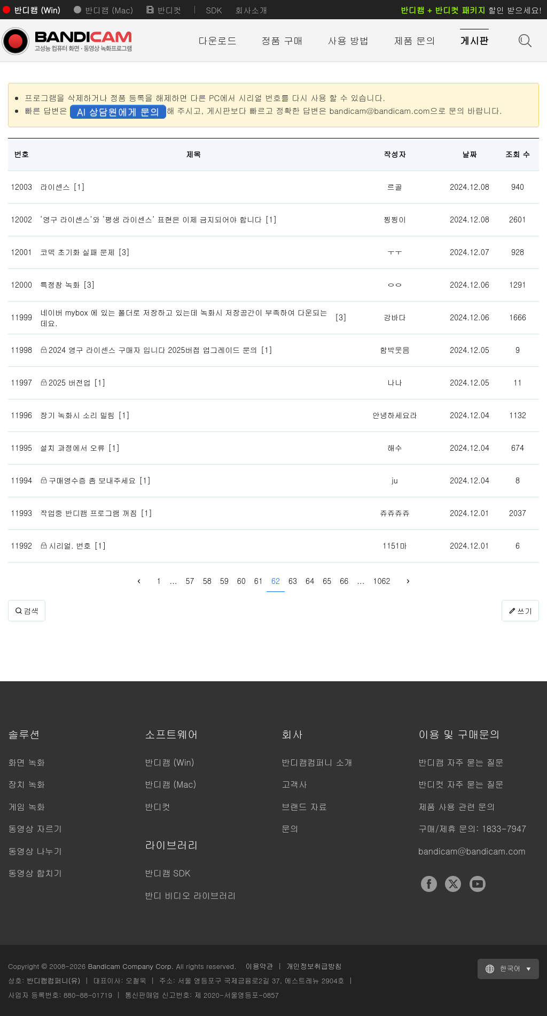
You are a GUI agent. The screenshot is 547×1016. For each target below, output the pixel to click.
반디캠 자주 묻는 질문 (461, 762)
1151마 (394, 545)
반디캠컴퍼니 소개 (317, 762)
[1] (79, 186)
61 (258, 580)
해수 (394, 447)
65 (327, 580)
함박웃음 (395, 349)
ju (394, 480)
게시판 (474, 40)
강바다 (395, 317)
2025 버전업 (70, 382)
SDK (214, 10)
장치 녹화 (26, 784)
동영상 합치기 (35, 873)
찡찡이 (395, 219)
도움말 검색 (524, 39)
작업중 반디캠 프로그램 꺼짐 (88, 512)
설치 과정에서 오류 (72, 447)
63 (292, 580)
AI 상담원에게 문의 (118, 111)
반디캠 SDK (167, 873)
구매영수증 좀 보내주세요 (92, 480)
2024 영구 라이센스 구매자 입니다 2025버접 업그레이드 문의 (153, 349)
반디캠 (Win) (37, 10)
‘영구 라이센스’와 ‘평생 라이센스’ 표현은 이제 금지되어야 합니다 (151, 219)
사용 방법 (348, 40)
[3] (124, 252)
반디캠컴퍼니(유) (54, 980)
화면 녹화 (26, 762)
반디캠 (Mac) (109, 10)
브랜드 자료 (304, 807)
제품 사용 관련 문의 (456, 807)
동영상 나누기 (35, 851)
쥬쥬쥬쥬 (395, 512)
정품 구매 (282, 40)
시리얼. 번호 (70, 545)
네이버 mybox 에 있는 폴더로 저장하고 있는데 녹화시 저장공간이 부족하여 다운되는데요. (183, 317)
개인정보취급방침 (314, 966)
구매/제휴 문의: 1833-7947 (472, 828)
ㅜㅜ (394, 252)
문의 (290, 828)
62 (275, 580)
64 (310, 580)
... (173, 580)
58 (207, 580)
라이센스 (55, 186)
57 (190, 580)
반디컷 (169, 10)
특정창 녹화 (60, 284)
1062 (381, 580)
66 (344, 580)
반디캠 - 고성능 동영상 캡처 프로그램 (67, 41)
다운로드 (217, 40)
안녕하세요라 (394, 415)
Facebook (429, 884)
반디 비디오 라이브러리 (190, 895)
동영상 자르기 (35, 828)
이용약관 (260, 966)
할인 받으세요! (471, 10)
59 (224, 580)
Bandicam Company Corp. (131, 966)
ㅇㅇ (394, 284)
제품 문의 (414, 40)
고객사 (294, 784)
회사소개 (251, 10)
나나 (394, 382)
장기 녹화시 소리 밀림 (77, 415)
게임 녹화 (26, 807)
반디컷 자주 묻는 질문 (461, 784)
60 (241, 580)
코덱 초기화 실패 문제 (77, 252)
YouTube (478, 884)
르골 (394, 186)
